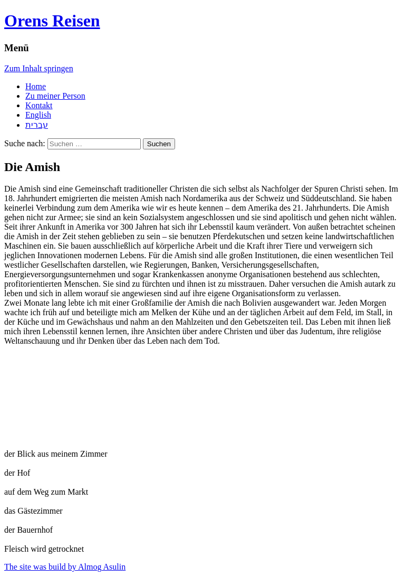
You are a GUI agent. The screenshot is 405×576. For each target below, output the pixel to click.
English (38, 114)
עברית (36, 124)
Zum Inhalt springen (38, 68)
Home (35, 86)
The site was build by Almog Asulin (65, 566)
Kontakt (39, 105)
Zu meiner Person (55, 95)
